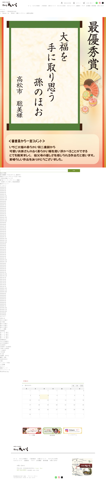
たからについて (71, 5)
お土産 (2, 353)
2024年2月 (3, 235)
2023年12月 (3, 238)
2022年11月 (3, 261)
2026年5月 (3, 187)
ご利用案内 (44, 5)
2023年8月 (3, 245)
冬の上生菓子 (4, 320)
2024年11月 (3, 219)
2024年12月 (3, 217)
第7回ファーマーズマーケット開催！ (10, 180)
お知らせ (2, 318)
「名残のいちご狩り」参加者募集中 (10, 182)
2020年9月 (3, 293)
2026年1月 (3, 194)
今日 (81, 385)
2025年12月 (3, 196)
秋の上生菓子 (4, 327)
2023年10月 (3, 242)
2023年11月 (3, 240)
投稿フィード (4, 368)
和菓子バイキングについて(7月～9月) (11, 176)
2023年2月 (3, 256)
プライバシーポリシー (33, 476)
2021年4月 (3, 281)
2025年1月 (3, 215)
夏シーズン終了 (4, 336)
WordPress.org (4, 371)
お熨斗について (52, 5)
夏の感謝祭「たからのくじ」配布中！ (10, 174)
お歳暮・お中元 (4, 355)
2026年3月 (3, 190)
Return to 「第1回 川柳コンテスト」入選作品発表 (16, 13)
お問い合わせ (100, 5)
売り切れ (2, 322)
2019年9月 (3, 313)
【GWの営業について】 (6, 178)
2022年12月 (3, 259)
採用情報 (94, 5)
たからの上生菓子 (61, 5)
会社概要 (88, 5)
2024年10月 (3, 221)
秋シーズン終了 (4, 334)
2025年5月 (3, 208)
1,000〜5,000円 (4, 348)
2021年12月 (3, 274)
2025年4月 (3, 210)
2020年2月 (3, 304)
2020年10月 (3, 291)
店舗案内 (78, 5)
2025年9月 (3, 201)
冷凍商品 (2, 330)
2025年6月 (3, 206)
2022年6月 (3, 265)
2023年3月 (3, 254)
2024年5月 (3, 229)
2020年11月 (3, 290)
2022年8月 (3, 263)
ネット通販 (3, 329)
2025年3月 (3, 212)
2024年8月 (3, 224)
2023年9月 (3, 244)
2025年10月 (3, 199)
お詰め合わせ (4, 359)
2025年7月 (3, 205)
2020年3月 (3, 302)
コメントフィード (5, 369)
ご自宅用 (2, 352)
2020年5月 (3, 298)
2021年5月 (3, 279)
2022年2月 (3, 270)
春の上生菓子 (4, 325)
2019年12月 (3, 307)
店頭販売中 (3, 339)
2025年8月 (3, 203)
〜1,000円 (3, 350)
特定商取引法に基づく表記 (19, 476)
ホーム (29, 5)
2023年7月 (3, 247)
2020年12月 (3, 288)
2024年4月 (3, 231)
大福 (1, 361)
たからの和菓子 (36, 5)
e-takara (2, 11)
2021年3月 (3, 283)
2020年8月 (3, 295)
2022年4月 (3, 268)
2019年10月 (3, 311)
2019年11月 (3, 309)
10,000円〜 (3, 345)
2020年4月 (3, 300)
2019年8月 (3, 314)
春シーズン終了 (4, 337)
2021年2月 (3, 284)
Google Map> (39, 468)
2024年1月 (3, 236)
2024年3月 (3, 233)
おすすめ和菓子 (4, 343)
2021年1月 (3, 286)
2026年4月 (3, 189)
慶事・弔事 (3, 357)
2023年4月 (3, 252)
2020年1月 (3, 306)
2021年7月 (3, 277)
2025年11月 (3, 197)
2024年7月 (3, 226)
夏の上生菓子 (4, 323)
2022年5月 (3, 267)
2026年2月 (3, 192)
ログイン (2, 366)
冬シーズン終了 (4, 332)
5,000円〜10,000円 (5, 346)
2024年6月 (3, 228)
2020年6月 (3, 297)
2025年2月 (3, 213)
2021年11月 (3, 275)
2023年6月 (3, 249)
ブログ (83, 5)
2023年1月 (3, 258)
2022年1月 (3, 272)
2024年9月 (3, 222)
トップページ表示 (5, 362)
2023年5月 (3, 251)
